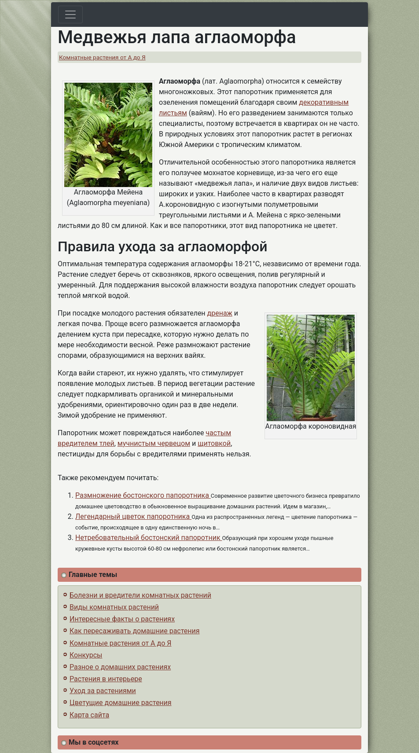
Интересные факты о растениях (122, 619)
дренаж (219, 313)
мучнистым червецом (154, 443)
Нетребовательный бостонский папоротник (148, 537)
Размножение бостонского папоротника (143, 495)
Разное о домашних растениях (120, 667)
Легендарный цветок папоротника (133, 516)
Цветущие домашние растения (121, 702)
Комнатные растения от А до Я (102, 57)
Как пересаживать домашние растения (135, 631)
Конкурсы (86, 655)
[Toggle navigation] (70, 14)
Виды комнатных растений (114, 607)
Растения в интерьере (106, 679)
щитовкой (214, 443)
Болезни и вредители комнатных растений (140, 595)
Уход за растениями (103, 691)
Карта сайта (89, 715)
